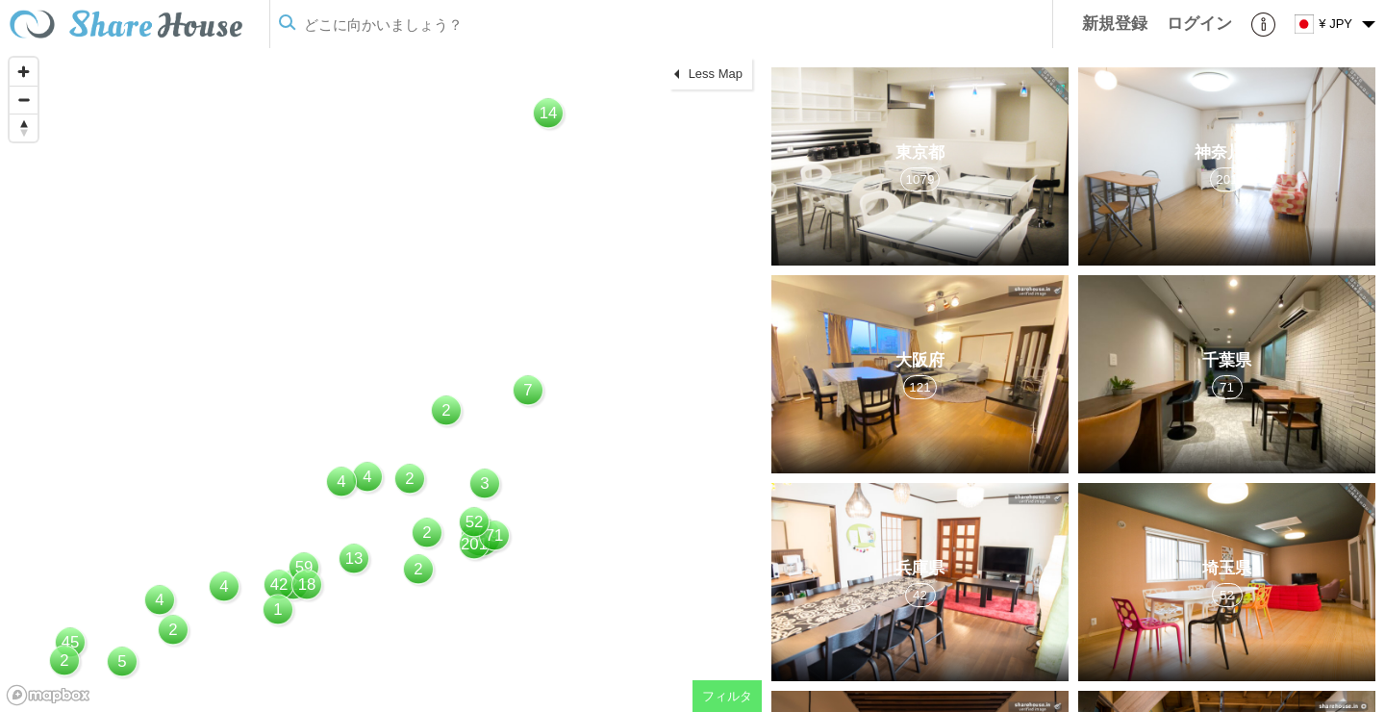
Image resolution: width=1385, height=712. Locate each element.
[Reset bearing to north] (24, 127)
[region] (381, 380)
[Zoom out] (24, 100)
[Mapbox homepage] (48, 695)
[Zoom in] (24, 72)
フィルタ (727, 696)
